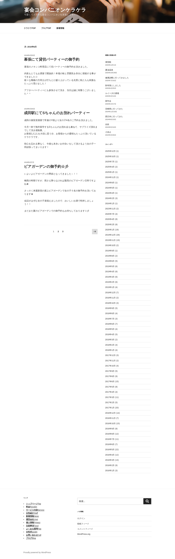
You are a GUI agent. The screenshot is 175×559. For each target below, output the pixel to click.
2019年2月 (110, 282)
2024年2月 (110, 198)
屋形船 (108, 62)
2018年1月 (110, 350)
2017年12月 (110, 355)
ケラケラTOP (30, 28)
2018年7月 (110, 319)
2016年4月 (110, 455)
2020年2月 (110, 224)
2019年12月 (110, 235)
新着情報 (60, 28)
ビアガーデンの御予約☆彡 (46, 166)
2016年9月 (110, 429)
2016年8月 (110, 434)
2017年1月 (110, 408)
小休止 (108, 132)
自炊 (107, 124)
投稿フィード (83, 524)
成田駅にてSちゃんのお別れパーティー (57, 113)
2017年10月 (110, 366)
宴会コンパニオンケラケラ (55, 10)
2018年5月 (110, 329)
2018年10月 (110, 303)
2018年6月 (110, 324)
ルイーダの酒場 (112, 93)
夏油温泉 (109, 70)
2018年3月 (110, 339)
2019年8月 (110, 256)
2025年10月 (110, 156)
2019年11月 (110, 240)
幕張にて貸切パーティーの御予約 (51, 59)
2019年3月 (110, 277)
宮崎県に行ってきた (114, 109)
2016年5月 (110, 449)
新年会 (108, 101)
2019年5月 (110, 266)
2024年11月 (110, 177)
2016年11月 (110, 418)
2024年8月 (110, 182)
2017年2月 (110, 402)
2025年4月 (110, 167)
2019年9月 (110, 251)
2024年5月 (110, 188)
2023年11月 (110, 209)
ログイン (81, 518)
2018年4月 (110, 334)
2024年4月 (110, 193)
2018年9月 (110, 308)
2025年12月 (110, 151)
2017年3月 (110, 397)
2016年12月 (110, 413)
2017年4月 (110, 392)
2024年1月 (110, 203)
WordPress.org (83, 534)
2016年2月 (110, 465)
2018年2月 (110, 345)
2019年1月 (110, 287)
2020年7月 (110, 214)
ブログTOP (46, 28)
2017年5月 (110, 387)
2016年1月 (110, 470)
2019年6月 (110, 261)
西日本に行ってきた (114, 116)
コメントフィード (85, 529)
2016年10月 (110, 423)
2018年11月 (110, 298)
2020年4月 (110, 219)
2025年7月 (110, 161)
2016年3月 (110, 460)
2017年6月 (110, 381)
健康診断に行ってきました (117, 78)
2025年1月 (110, 172)
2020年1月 (110, 230)
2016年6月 (110, 444)
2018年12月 (110, 292)
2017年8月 (110, 376)
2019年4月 (110, 271)
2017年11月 (110, 360)
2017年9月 (110, 371)
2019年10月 (110, 245)
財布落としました (113, 85)
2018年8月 (110, 313)
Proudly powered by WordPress (37, 552)
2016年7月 (110, 439)
